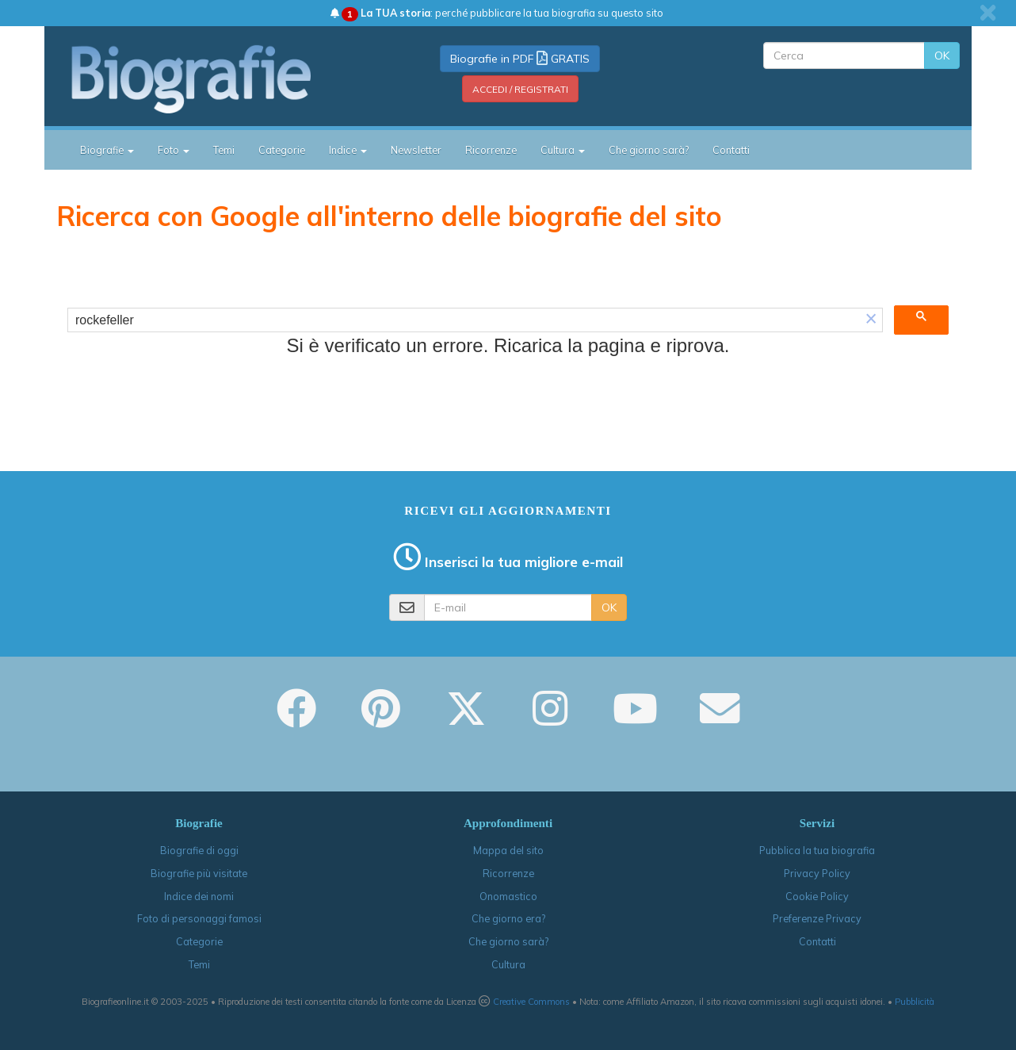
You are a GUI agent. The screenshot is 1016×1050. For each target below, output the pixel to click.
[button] (870, 320)
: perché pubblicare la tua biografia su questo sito (496, 12)
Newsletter (416, 150)
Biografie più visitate (199, 873)
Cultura (508, 964)
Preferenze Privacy (817, 918)
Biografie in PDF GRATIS (520, 59)
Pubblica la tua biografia (817, 850)
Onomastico (508, 896)
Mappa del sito (508, 850)
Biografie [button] (107, 150)
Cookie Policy (817, 896)
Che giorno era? (508, 918)
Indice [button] (348, 150)
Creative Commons (531, 1001)
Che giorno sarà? (649, 150)
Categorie (281, 150)
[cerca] (464, 320)
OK (941, 55)
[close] (987, 12)
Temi (224, 150)
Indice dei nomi (199, 896)
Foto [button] (173, 150)
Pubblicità (914, 1001)
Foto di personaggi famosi (199, 918)
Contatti (731, 150)
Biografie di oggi (199, 850)
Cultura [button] (562, 150)
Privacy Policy (817, 873)
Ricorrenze (491, 150)
